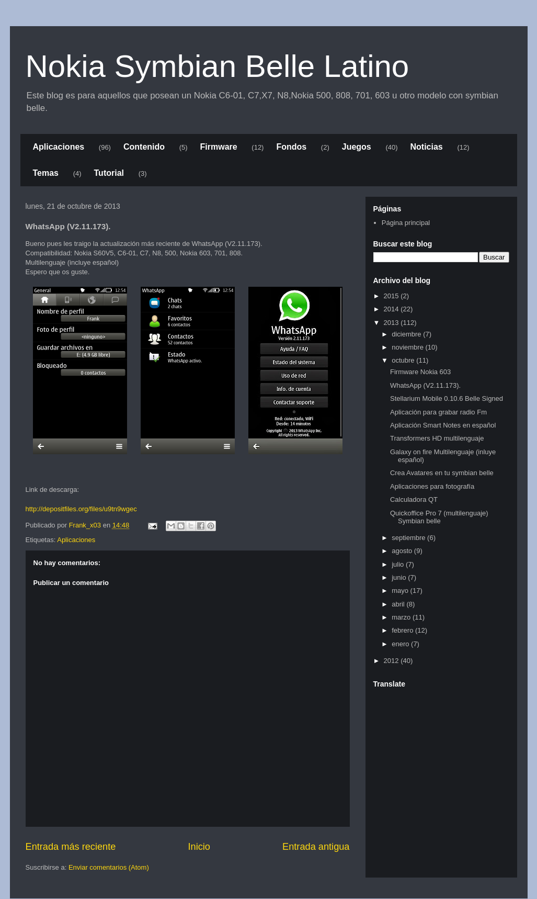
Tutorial (109, 172)
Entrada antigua (315, 846)
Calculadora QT (414, 499)
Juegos (356, 146)
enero (401, 644)
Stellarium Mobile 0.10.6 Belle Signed (446, 398)
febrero (403, 630)
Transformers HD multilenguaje (437, 438)
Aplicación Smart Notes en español (443, 425)
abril (399, 604)
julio (399, 564)
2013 (392, 323)
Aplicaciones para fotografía (432, 486)
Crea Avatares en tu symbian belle (442, 473)
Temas (46, 172)
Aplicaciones (59, 146)
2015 (392, 296)
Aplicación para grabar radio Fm (438, 412)
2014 (392, 309)
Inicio (199, 846)
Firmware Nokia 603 (420, 372)
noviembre (408, 347)
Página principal (406, 223)
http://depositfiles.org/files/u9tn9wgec (81, 509)
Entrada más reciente (71, 846)
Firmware (218, 146)
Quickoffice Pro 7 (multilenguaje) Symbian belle (439, 517)
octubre (404, 360)
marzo (402, 617)
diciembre (407, 334)
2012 (392, 661)
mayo (401, 590)
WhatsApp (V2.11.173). (425, 385)
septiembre (409, 538)
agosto (403, 551)
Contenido (144, 146)
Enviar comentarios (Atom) (108, 867)
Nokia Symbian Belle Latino (217, 66)
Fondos (291, 146)
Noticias (426, 146)
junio (400, 577)
